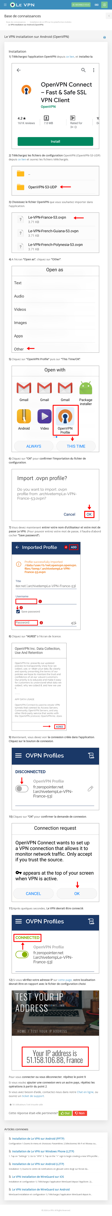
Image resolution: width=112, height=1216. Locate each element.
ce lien (70, 56)
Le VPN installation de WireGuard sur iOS (36, 1176)
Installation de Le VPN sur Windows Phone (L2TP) (41, 1151)
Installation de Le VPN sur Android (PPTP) (36, 1138)
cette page (65, 980)
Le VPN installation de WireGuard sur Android (39, 1189)
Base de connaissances (16, 22)
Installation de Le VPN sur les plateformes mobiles (50, 22)
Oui (65, 1113)
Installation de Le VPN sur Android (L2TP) (36, 1164)
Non (80, 1113)
